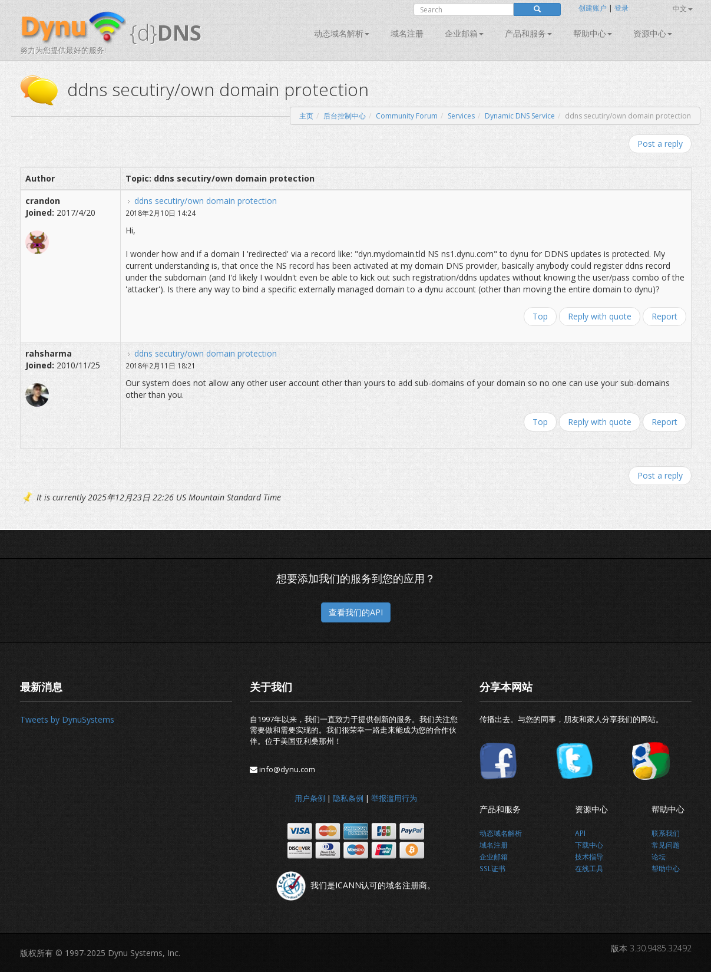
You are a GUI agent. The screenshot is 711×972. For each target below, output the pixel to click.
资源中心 (652, 33)
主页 (306, 116)
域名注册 (407, 33)
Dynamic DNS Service (520, 116)
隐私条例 (348, 798)
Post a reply (660, 143)
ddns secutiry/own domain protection (205, 200)
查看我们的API (356, 612)
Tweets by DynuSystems (67, 719)
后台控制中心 (344, 116)
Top (540, 316)
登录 (621, 8)
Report (664, 316)
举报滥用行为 (394, 798)
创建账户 (592, 8)
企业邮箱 (464, 33)
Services (461, 116)
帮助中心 (592, 33)
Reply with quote (599, 316)
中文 (683, 9)
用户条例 (310, 798)
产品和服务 (528, 33)
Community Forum (407, 116)
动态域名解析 (341, 33)
